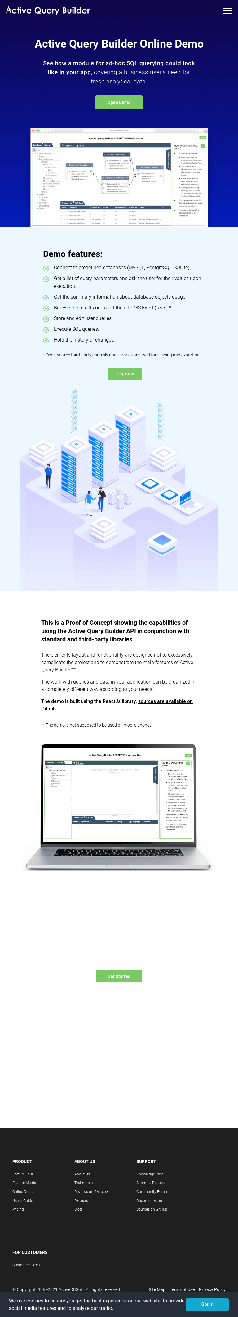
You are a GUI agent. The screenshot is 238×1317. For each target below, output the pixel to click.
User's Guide (22, 1201)
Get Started (119, 976)
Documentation (149, 1201)
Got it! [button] (207, 1304)
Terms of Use (182, 1289)
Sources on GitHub (151, 1209)
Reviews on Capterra (91, 1192)
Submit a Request (151, 1183)
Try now (125, 374)
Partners (81, 1201)
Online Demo (23, 1192)
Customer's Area (26, 1265)
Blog (78, 1209)
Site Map (157, 1289)
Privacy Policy (212, 1289)
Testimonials (84, 1183)
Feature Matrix (24, 1183)
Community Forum (152, 1192)
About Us (82, 1174)
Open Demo (119, 102)
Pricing (18, 1209)
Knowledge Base (150, 1174)
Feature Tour (22, 1174)
